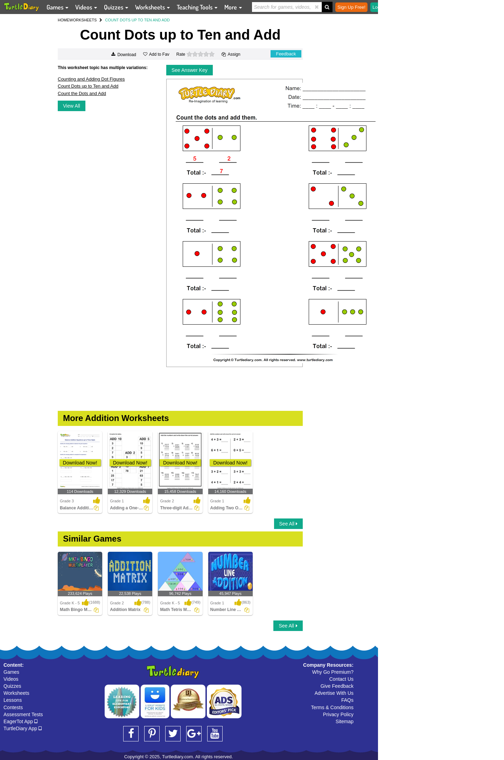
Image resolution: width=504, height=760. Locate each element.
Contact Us (341, 679)
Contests (13, 707)
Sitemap (345, 721)
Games (11, 672)
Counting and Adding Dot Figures (91, 79)
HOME (63, 20)
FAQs (347, 700)
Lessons (13, 700)
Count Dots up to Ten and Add (88, 86)
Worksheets (16, 693)
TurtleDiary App (23, 728)
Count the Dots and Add (82, 93)
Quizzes (12, 686)
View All (71, 106)
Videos (11, 679)
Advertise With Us (334, 693)
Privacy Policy (338, 714)
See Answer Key (190, 70)
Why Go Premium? (333, 672)
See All (288, 524)
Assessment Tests (23, 714)
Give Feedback (337, 686)
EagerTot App (20, 721)
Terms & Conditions (332, 707)
